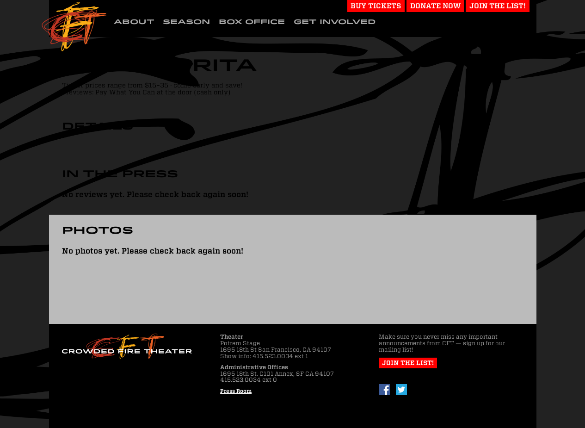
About (134, 21)
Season (186, 21)
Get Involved (335, 21)
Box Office (252, 21)
